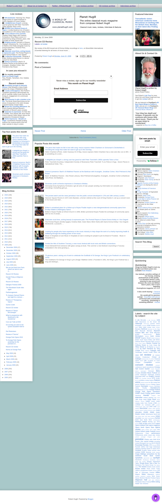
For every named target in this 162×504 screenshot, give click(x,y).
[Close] (111, 76)
